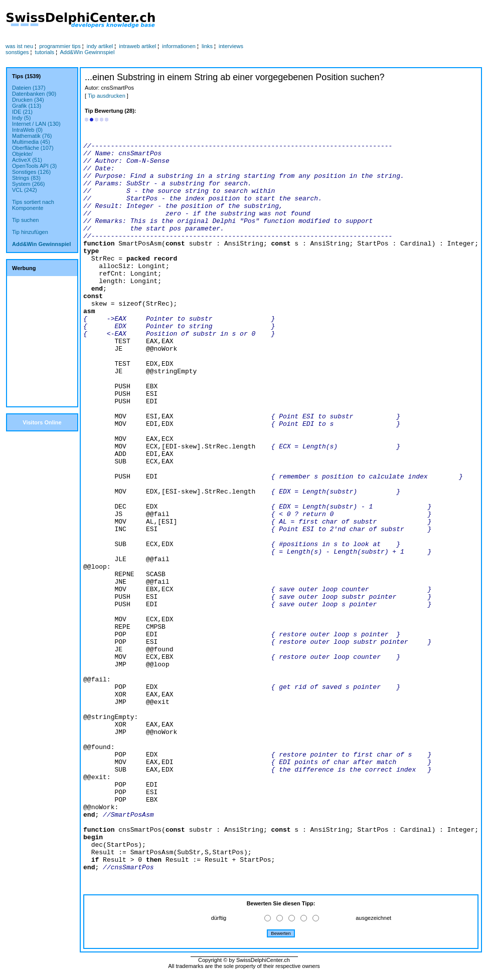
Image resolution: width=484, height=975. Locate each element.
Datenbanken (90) (34, 94)
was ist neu (19, 46)
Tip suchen (25, 220)
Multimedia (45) (31, 142)
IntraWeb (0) (27, 130)
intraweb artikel (137, 46)
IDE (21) (22, 112)
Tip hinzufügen (30, 232)
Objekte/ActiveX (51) (27, 157)
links (207, 46)
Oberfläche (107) (33, 148)
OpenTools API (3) (34, 166)
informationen (179, 46)
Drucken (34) (28, 100)
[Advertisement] (280, 21)
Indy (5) (21, 118)
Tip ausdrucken (106, 96)
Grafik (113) (26, 106)
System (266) (28, 184)
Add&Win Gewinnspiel (87, 52)
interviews (231, 46)
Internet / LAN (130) (36, 124)
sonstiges (17, 52)
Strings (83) (26, 178)
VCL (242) (24, 190)
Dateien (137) (29, 88)
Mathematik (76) (32, 136)
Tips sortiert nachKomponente (33, 205)
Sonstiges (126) (31, 172)
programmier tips (60, 46)
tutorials (45, 52)
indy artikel (100, 46)
